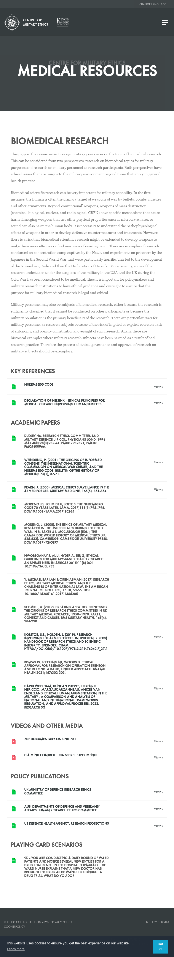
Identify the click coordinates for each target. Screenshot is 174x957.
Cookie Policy (14, 927)
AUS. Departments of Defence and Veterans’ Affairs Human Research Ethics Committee (62, 808)
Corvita (163, 922)
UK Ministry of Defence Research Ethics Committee (57, 791)
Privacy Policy (61, 922)
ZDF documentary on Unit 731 (50, 739)
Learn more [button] (16, 949)
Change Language (152, 4)
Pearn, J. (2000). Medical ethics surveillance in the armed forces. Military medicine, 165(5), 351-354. (66, 489)
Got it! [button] (160, 946)
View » (158, 387)
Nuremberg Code (38, 384)
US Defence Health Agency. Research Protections (66, 823)
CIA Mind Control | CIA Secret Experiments (60, 755)
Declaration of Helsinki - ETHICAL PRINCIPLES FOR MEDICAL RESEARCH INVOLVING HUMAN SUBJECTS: (64, 402)
